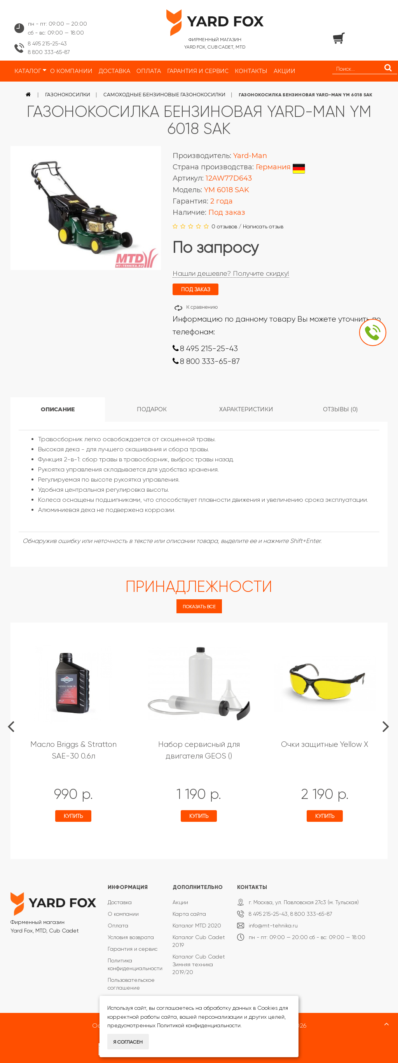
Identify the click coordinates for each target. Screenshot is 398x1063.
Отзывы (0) (340, 409)
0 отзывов (224, 226)
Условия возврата (131, 937)
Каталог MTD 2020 (197, 925)
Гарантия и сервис (132, 949)
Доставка (120, 902)
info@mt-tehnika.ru (273, 925)
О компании (123, 914)
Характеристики (246, 409)
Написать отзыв (263, 226)
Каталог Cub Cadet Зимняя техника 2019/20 (199, 964)
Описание (58, 409)
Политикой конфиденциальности (199, 1025)
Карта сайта (189, 914)
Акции (180, 902)
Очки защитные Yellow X (324, 744)
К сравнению (202, 307)
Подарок (152, 409)
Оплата (118, 925)
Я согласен (128, 1042)
